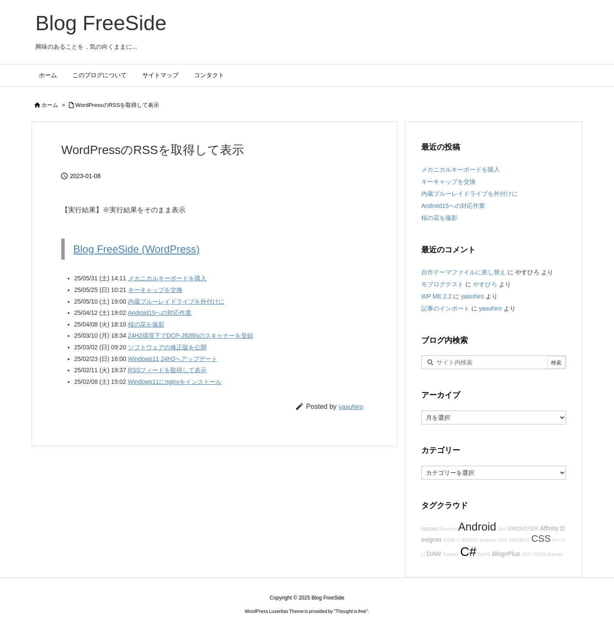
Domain (451, 554)
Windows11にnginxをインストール (175, 381)
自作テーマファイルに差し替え (463, 272)
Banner (555, 554)
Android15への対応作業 (160, 312)
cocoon (430, 529)
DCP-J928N (534, 554)
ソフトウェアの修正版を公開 (167, 347)
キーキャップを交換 (155, 289)
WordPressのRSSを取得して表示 (117, 105)
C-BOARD (467, 540)
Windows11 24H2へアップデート (173, 358)
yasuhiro (350, 406)
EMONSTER (522, 529)
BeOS (484, 554)
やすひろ (485, 284)
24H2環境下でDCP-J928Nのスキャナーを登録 (190, 335)
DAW (434, 553)
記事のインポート (445, 308)
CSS (541, 538)
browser (487, 540)
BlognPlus (506, 553)
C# (468, 551)
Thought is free (350, 611)
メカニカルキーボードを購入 (167, 278)
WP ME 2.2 (436, 296)
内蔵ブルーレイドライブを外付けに (176, 301)
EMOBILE (519, 540)
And (502, 528)
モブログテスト (442, 284)
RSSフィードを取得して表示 (167, 370)
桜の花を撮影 (146, 324)
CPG (502, 540)
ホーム (49, 105)
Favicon (448, 528)
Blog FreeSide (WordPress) (136, 249)
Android (477, 527)
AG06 (449, 540)
